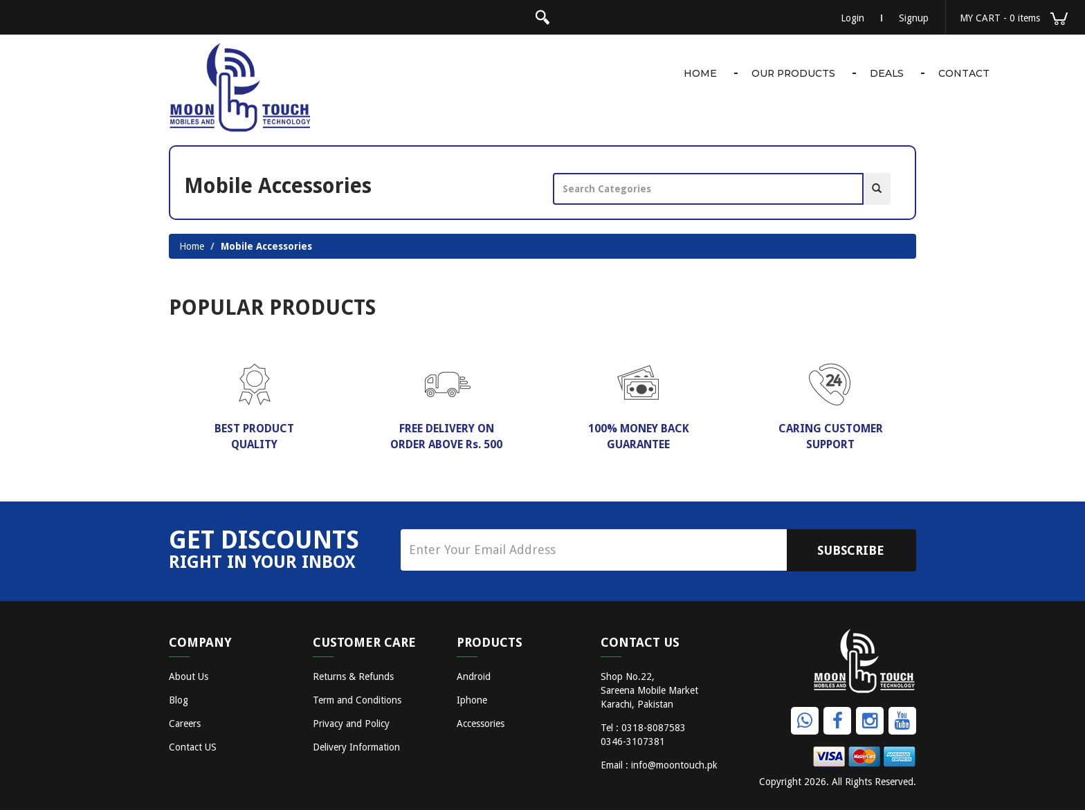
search (542, 17)
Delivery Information (356, 747)
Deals (886, 73)
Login (852, 18)
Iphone (472, 700)
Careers (185, 723)
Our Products (792, 73)
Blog (178, 700)
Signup (914, 18)
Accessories (480, 723)
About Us (188, 676)
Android (474, 676)
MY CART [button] (1014, 18)
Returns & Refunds (353, 676)
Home (697, 73)
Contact (964, 73)
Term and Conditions (357, 700)
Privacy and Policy (351, 723)
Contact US (193, 747)
